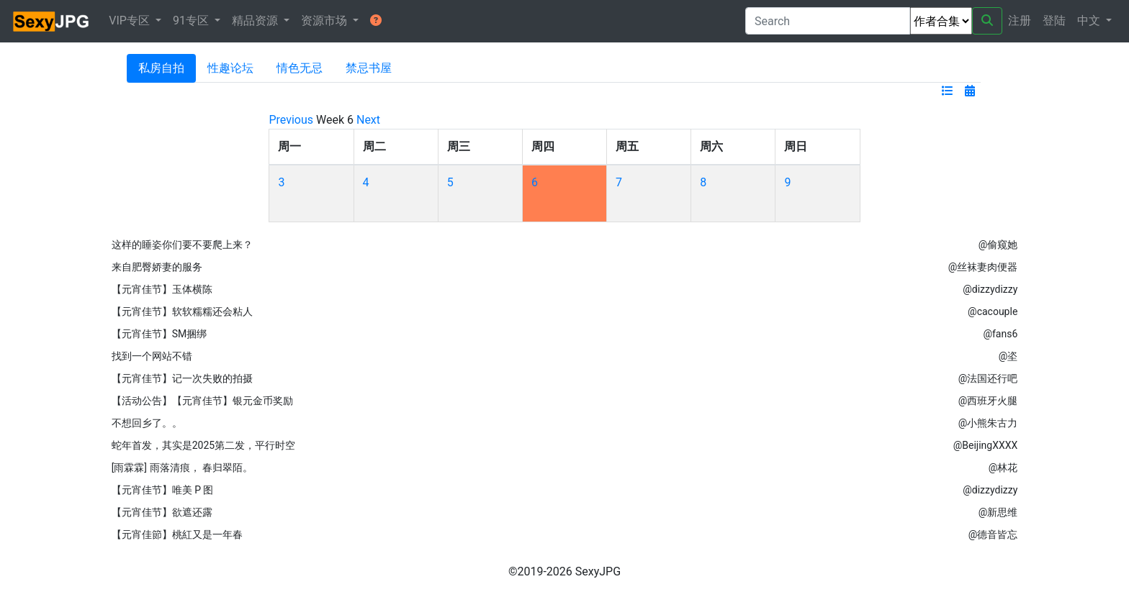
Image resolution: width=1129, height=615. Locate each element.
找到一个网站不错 (152, 356)
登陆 (1054, 20)
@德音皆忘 (993, 534)
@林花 (1003, 467)
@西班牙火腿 (988, 400)
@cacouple (992, 311)
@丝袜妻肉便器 (983, 267)
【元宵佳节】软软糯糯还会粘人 (182, 311)
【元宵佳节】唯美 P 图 (163, 490)
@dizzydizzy (990, 289)
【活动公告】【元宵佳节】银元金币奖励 (202, 400)
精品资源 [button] (256, 20)
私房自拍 (161, 68)
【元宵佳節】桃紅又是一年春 (177, 534)
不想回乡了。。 (147, 423)
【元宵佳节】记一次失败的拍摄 (182, 378)
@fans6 (1000, 334)
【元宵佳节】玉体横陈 (162, 289)
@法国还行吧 (988, 378)
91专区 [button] (192, 20)
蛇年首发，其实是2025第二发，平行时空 (203, 445)
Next (368, 120)
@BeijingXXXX (985, 445)
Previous (291, 120)
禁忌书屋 (369, 68)
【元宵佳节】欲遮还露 (162, 512)
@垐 (1008, 356)
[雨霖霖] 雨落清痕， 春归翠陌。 (182, 467)
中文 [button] (1090, 20)
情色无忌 (299, 68)
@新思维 (998, 512)
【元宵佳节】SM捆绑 (159, 334)
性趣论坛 (230, 68)
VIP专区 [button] (131, 20)
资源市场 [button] (325, 20)
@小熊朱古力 (988, 423)
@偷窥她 (998, 244)
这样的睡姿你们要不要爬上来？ (182, 244)
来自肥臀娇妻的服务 (157, 267)
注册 (1019, 20)
